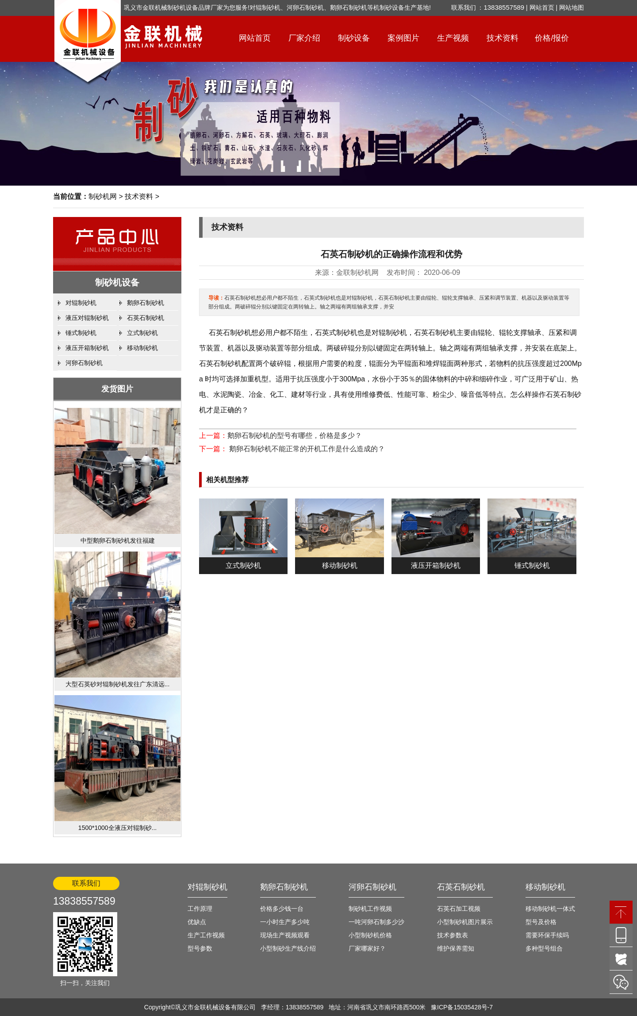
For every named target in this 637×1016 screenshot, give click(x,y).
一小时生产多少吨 (285, 921)
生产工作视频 (206, 935)
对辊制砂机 (80, 302)
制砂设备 (354, 38)
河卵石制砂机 (84, 362)
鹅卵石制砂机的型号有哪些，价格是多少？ (294, 435)
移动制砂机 (142, 347)
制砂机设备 (117, 282)
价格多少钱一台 (281, 908)
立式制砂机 (142, 332)
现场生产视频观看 (285, 935)
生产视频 (453, 38)
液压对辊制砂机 (87, 317)
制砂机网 (102, 196)
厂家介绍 (304, 38)
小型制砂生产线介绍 (288, 948)
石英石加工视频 (458, 908)
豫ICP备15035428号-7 (462, 1007)
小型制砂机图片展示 (465, 921)
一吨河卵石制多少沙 (376, 921)
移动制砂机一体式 (550, 908)
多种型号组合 (544, 948)
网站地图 (571, 7)
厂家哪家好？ (367, 948)
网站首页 (542, 7)
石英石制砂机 (145, 317)
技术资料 (502, 38)
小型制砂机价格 (370, 935)
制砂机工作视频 (370, 908)
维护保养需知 (455, 948)
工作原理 (200, 908)
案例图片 (403, 38)
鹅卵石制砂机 (145, 302)
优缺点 (197, 921)
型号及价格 (541, 921)
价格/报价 (552, 38)
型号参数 (200, 948)
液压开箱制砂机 (87, 347)
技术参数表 (452, 935)
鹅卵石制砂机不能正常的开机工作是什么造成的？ (306, 449)
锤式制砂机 (80, 332)
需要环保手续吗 (547, 935)
